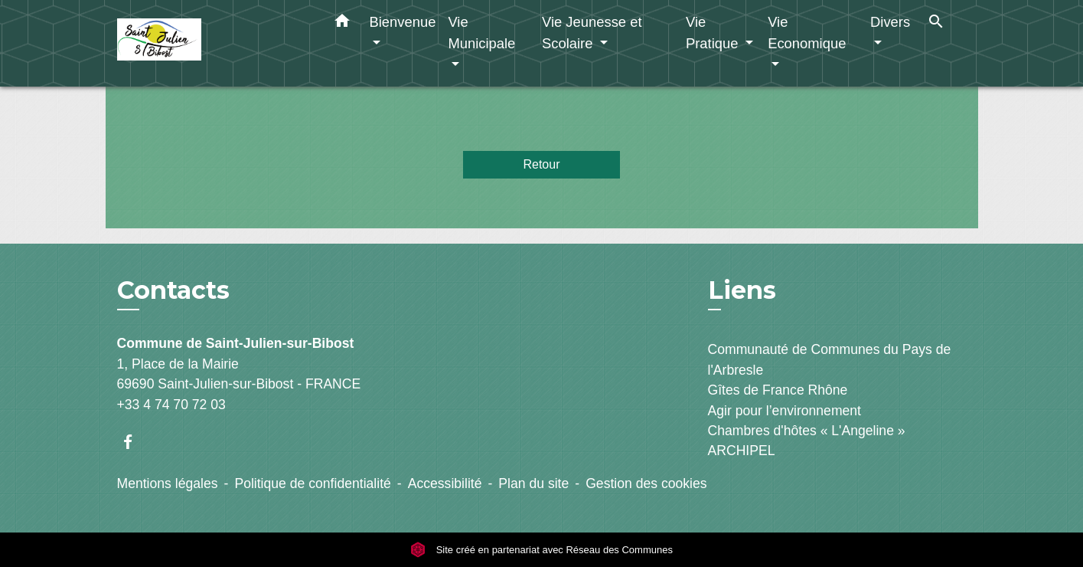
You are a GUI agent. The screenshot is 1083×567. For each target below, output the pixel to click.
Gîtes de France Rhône (778, 390)
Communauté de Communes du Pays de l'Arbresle (829, 359)
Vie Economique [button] (807, 32)
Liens (742, 290)
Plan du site (533, 483)
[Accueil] (212, 43)
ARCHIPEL (741, 450)
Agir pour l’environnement (784, 410)
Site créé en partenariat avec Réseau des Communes (541, 550)
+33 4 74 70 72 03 (171, 404)
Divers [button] (890, 22)
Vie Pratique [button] (714, 32)
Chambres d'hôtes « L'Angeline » (806, 430)
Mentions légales (167, 483)
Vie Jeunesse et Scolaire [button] (592, 32)
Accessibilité (445, 483)
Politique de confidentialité (312, 483)
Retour (541, 164)
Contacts (173, 290)
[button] (342, 23)
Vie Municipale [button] (481, 32)
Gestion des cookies (646, 483)
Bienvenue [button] (403, 22)
